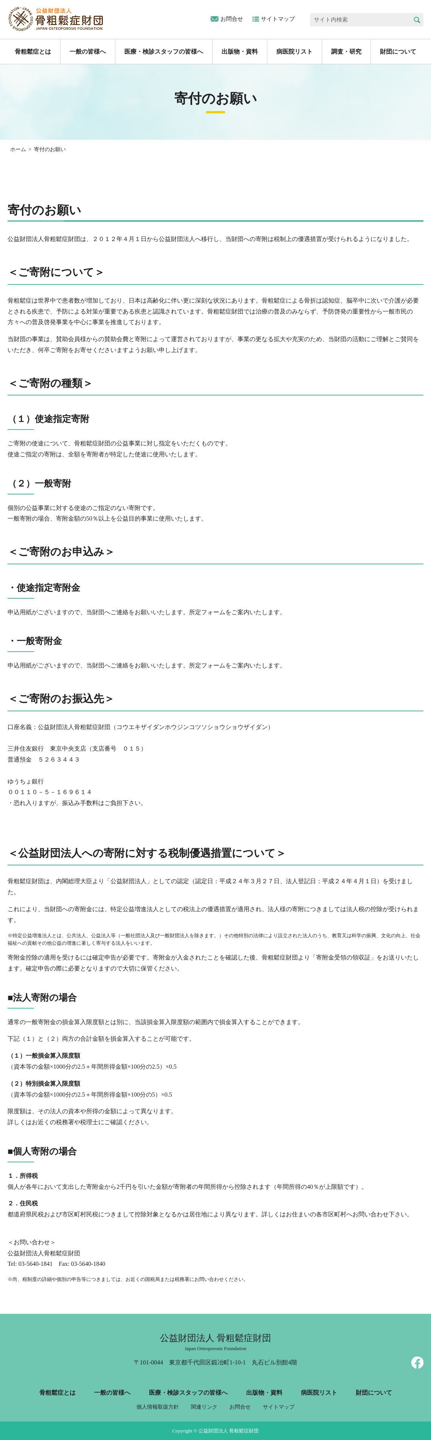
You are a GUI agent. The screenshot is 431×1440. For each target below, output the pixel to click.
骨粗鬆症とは (33, 51)
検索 (416, 19)
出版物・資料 (240, 51)
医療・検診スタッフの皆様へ (163, 51)
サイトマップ (278, 19)
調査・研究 (346, 51)
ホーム (18, 149)
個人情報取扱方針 (157, 1407)
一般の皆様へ (88, 51)
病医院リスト (294, 51)
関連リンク (204, 1407)
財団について (398, 51)
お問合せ (231, 19)
